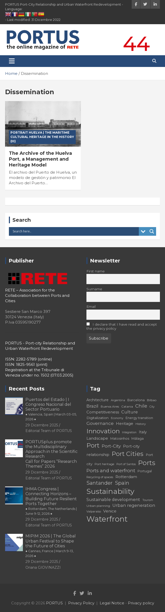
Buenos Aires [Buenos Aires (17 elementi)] (110, 406)
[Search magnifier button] (151, 231)
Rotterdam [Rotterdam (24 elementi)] (126, 476)
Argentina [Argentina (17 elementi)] (118, 400)
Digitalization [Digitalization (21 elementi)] (97, 418)
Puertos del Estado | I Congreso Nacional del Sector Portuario (51, 409)
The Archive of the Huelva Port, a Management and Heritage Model (40, 159)
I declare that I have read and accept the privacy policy (121, 326)
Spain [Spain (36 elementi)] (122, 483)
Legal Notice (112, 603)
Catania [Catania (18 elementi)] (127, 406)
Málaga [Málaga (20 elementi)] (137, 438)
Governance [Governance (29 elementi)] (100, 423)
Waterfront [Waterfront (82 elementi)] (107, 518)
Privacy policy (141, 603)
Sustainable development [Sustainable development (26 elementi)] (113, 499)
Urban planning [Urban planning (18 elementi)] (98, 506)
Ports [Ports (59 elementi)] (146, 463)
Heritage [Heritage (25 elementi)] (124, 423)
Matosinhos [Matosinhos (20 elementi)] (119, 438)
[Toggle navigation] (12, 61)
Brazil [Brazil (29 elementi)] (92, 406)
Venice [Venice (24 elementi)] (109, 511)
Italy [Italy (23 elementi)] (143, 432)
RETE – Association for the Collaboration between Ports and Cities (37, 295)
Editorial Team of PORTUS (48, 430)
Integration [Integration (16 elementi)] (129, 432)
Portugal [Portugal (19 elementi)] (145, 471)
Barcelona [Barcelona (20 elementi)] (136, 400)
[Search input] (75, 231)
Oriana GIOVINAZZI (43, 567)
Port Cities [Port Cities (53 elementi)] (127, 453)
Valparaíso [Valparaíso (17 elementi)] (93, 511)
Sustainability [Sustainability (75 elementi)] (110, 491)
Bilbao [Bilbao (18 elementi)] (151, 400)
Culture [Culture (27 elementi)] (129, 411)
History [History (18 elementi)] (141, 424)
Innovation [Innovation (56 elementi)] (103, 431)
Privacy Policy (81, 603)
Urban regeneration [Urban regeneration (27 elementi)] (133, 505)
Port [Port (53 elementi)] (92, 445)
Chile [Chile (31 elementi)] (141, 406)
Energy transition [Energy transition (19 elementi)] (139, 418)
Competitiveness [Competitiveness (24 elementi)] (102, 412)
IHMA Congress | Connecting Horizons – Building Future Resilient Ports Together (51, 501)
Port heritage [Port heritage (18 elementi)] (104, 464)
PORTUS (54, 603)
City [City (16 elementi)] (152, 406)
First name (95, 271)
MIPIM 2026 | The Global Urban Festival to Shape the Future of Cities (50, 546)
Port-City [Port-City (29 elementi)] (111, 446)
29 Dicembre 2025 (41, 425)
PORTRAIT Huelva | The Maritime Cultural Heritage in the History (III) (42, 137)
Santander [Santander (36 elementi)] (99, 483)
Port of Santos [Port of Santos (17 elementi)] (126, 464)
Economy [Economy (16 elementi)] (117, 418)
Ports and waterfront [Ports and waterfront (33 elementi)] (110, 471)
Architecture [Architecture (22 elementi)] (97, 400)
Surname (94, 289)
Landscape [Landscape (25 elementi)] (97, 438)
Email (91, 306)
